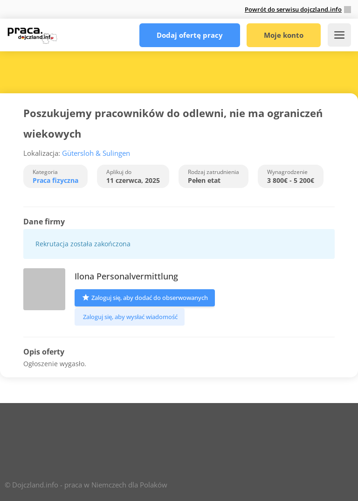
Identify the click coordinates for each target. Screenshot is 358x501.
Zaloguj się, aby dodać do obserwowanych (145, 297)
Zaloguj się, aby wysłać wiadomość (130, 317)
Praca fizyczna (55, 180)
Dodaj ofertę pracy (190, 35)
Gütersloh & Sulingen (97, 153)
